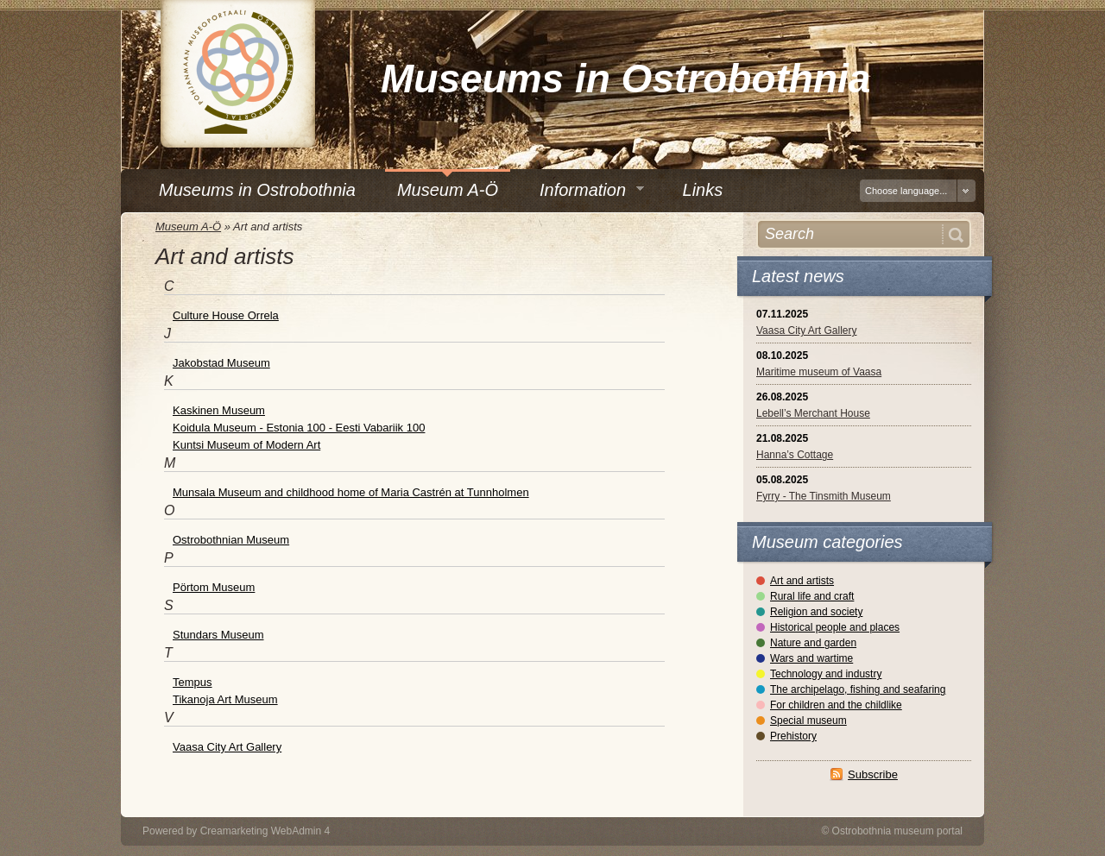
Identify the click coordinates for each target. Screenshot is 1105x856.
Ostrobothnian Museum (231, 539)
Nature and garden (813, 643)
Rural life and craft (812, 596)
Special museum (808, 720)
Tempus (192, 682)
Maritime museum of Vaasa (818, 372)
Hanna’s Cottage (794, 455)
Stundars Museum (218, 634)
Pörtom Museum (214, 587)
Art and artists (802, 581)
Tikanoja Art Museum (225, 699)
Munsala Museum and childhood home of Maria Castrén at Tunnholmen (351, 492)
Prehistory (793, 736)
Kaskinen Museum (219, 410)
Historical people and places (835, 627)
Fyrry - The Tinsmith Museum (823, 496)
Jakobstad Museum (221, 362)
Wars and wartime (811, 658)
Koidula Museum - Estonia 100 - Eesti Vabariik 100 (299, 427)
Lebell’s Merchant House (813, 413)
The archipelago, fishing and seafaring (857, 689)
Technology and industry (825, 674)
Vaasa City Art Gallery (806, 330)
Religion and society (816, 612)
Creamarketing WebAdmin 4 (265, 831)
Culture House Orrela (226, 315)
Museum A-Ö (188, 226)
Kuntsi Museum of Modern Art (246, 444)
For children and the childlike (836, 705)
